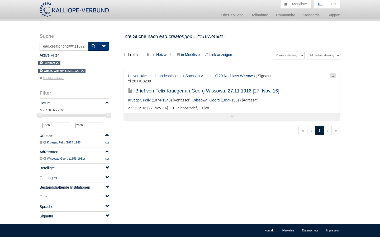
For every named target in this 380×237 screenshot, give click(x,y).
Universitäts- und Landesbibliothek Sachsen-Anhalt (170, 76)
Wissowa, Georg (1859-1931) (66, 158)
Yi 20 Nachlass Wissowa (235, 76)
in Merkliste (188, 55)
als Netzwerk (159, 55)
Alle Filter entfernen (52, 78)
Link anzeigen (218, 55)
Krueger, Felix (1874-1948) (64, 142)
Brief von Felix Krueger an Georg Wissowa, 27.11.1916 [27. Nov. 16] (203, 91)
